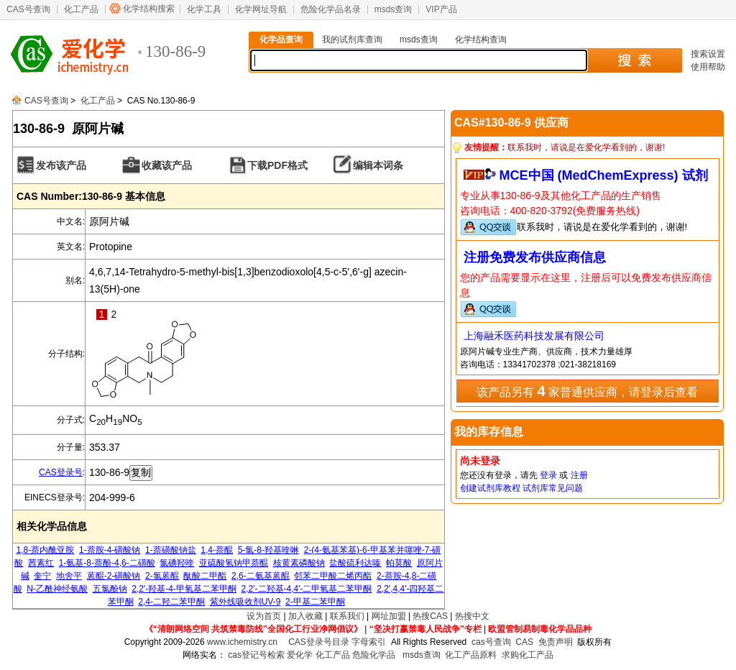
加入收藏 (305, 616)
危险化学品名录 (330, 9)
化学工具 (204, 9)
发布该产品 (61, 165)
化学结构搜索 (149, 9)
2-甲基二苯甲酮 (315, 602)
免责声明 (555, 642)
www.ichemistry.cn (242, 642)
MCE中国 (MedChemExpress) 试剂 (604, 175)
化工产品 (81, 9)
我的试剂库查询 (352, 40)
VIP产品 (441, 9)
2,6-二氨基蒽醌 (260, 576)
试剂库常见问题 (553, 488)
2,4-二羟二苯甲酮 (171, 602)
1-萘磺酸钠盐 (170, 550)
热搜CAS (430, 616)
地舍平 (69, 576)
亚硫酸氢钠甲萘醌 (233, 563)
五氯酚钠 (110, 589)
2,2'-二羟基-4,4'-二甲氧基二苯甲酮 (307, 589)
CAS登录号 (61, 472)
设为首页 (264, 616)
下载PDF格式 (277, 165)
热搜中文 (472, 616)
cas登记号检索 (256, 655)
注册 (579, 475)
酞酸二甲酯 (204, 576)
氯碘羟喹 (177, 563)
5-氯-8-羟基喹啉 (268, 550)
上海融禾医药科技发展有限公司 (534, 335)
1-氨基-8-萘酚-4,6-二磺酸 (107, 563)
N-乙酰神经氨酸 (57, 589)
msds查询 (393, 9)
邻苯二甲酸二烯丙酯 (333, 576)
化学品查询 (281, 40)
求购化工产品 (527, 655)
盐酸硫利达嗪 (355, 563)
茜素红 (41, 563)
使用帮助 (708, 67)
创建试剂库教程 (490, 488)
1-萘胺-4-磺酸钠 (109, 550)
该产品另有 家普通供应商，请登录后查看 (587, 391)
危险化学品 (373, 655)
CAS (524, 642)
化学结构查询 (481, 40)
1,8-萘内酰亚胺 (46, 550)
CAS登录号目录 (318, 642)
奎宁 (42, 576)
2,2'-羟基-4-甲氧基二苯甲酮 (184, 589)
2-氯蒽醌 (162, 576)
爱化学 (300, 655)
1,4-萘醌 (217, 550)
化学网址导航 (261, 9)
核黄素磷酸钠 (299, 563)
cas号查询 (491, 642)
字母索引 (368, 642)
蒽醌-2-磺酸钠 (114, 576)
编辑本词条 (378, 165)
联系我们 (347, 616)
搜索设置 (708, 54)
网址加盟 (389, 616)
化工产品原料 (471, 655)
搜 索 (634, 60)
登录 (548, 475)
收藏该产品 (167, 165)
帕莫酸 (399, 563)
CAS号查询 (28, 9)
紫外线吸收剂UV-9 (245, 602)
